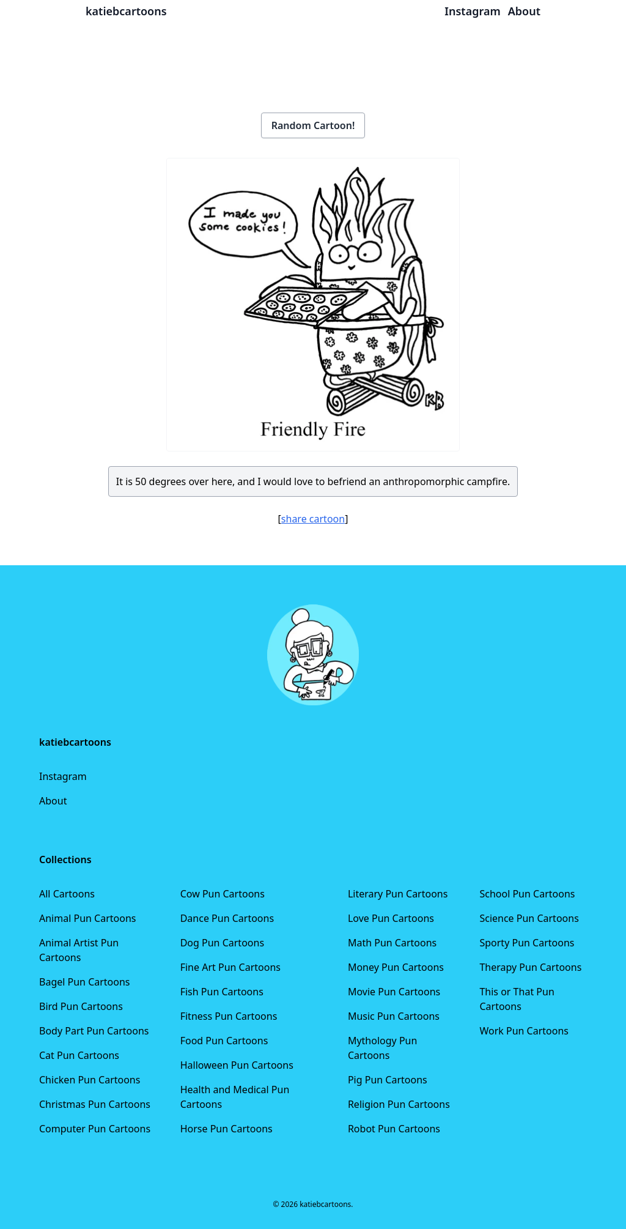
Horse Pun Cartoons (226, 1128)
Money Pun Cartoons (396, 967)
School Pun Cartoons (527, 893)
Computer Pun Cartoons (94, 1128)
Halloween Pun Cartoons (236, 1065)
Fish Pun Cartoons (221, 991)
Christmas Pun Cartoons (94, 1104)
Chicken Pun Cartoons (89, 1079)
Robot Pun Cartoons (394, 1128)
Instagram (63, 776)
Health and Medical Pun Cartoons (235, 1097)
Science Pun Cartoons (528, 918)
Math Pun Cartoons (392, 942)
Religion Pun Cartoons (399, 1104)
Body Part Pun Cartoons (94, 1031)
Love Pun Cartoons (391, 918)
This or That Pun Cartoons (516, 999)
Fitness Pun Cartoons (229, 1016)
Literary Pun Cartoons (398, 893)
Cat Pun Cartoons (79, 1055)
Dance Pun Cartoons (227, 918)
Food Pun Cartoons (224, 1040)
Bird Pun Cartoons (81, 1006)
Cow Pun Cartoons (222, 893)
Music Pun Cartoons (394, 1016)
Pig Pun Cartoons (387, 1079)
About (53, 801)
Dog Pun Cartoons (222, 942)
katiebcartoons (126, 11)
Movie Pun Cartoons (394, 991)
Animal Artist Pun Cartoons (79, 950)
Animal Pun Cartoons (87, 918)
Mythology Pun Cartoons (382, 1048)
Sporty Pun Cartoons (526, 942)
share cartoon (313, 518)
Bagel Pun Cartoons (84, 982)
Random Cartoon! (313, 125)
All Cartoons (67, 893)
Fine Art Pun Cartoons (230, 967)
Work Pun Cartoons (524, 1031)
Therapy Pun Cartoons (530, 967)
